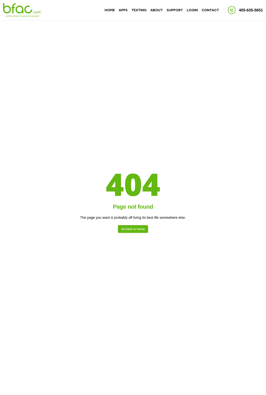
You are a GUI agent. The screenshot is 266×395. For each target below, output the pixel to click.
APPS (123, 10)
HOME (110, 10)
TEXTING (139, 10)
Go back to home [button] (133, 229)
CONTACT (210, 10)
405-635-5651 (251, 10)
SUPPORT (175, 10)
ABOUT (156, 10)
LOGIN (192, 10)
